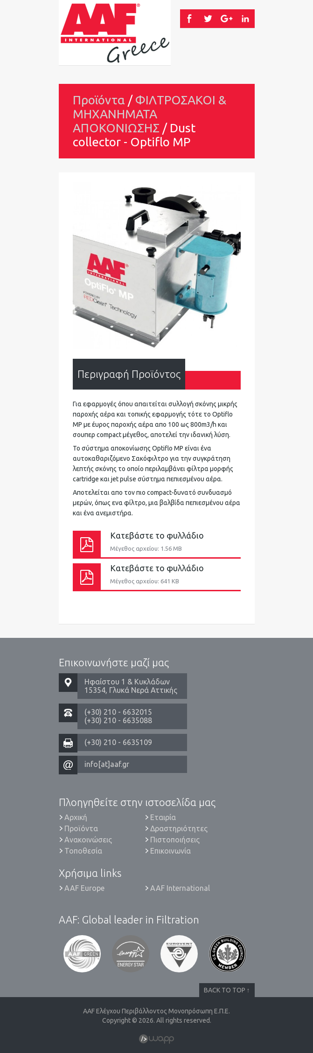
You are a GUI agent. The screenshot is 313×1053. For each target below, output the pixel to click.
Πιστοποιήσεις (175, 839)
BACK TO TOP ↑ (227, 990)
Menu (231, 51)
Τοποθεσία (83, 851)
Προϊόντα (99, 100)
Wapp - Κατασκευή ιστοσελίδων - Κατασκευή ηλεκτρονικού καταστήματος (156, 1039)
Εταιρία (163, 817)
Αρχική (75, 817)
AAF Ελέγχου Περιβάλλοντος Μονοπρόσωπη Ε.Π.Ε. (115, 32)
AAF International (180, 888)
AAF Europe (84, 888)
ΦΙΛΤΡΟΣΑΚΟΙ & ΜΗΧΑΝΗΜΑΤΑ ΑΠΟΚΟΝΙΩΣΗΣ (149, 114)
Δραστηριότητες (179, 828)
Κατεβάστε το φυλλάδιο (157, 544)
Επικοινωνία (170, 851)
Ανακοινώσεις (88, 839)
